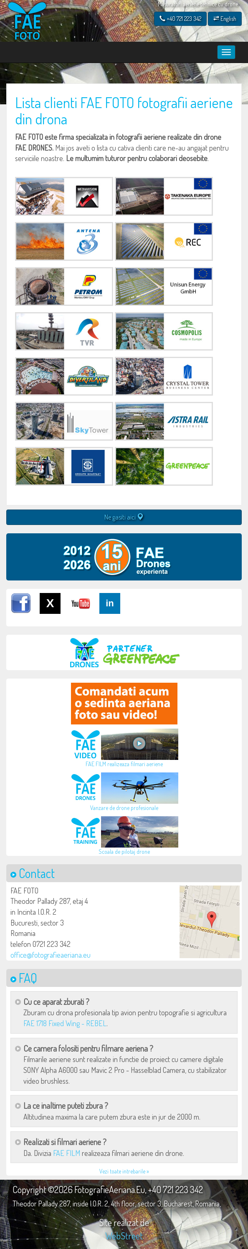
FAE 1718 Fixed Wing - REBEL (64, 1023)
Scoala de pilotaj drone (124, 851)
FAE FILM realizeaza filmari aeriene (124, 763)
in (110, 603)
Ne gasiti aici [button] (124, 517)
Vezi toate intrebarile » (124, 1171)
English (224, 18)
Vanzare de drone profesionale (124, 807)
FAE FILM (66, 1153)
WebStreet (124, 1235)
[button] (210, 922)
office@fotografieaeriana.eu (50, 954)
